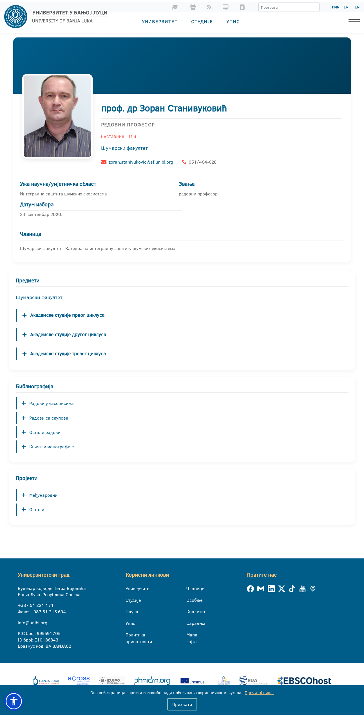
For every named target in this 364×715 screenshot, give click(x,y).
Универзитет (160, 21)
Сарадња (189, 623)
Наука (129, 612)
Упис (233, 21)
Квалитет (189, 612)
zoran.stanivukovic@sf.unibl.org (141, 162)
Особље (189, 600)
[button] (14, 701)
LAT (347, 7)
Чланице (189, 588)
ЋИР (335, 7)
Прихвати (182, 704)
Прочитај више (259, 693)
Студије (202, 21)
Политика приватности (129, 635)
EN (357, 7)
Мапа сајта (189, 635)
